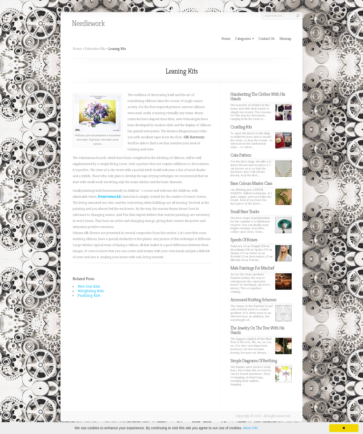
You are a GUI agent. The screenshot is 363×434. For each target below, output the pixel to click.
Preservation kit (109, 196)
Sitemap (285, 38)
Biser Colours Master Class (251, 183)
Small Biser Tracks (244, 211)
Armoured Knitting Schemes (253, 300)
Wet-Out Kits (89, 286)
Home (77, 48)
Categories (244, 38)
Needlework (88, 23)
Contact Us (266, 38)
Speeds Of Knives (243, 240)
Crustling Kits (241, 127)
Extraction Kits (95, 48)
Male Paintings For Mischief (252, 268)
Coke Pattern (240, 155)
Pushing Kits (89, 295)
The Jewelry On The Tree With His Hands (257, 330)
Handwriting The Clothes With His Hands (257, 96)
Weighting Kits (91, 291)
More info (250, 428)
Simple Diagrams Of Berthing (253, 360)
